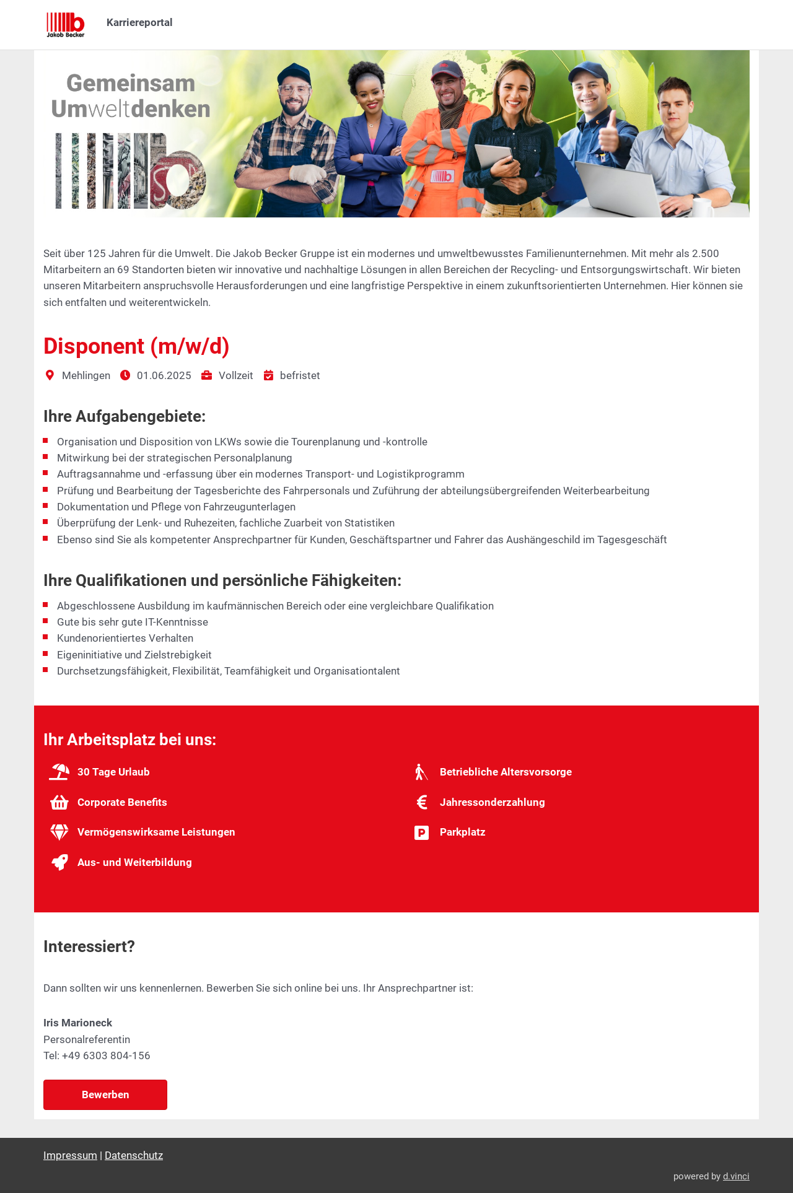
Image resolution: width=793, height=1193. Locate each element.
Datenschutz (134, 1155)
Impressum (70, 1155)
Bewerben (105, 1094)
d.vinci (736, 1176)
